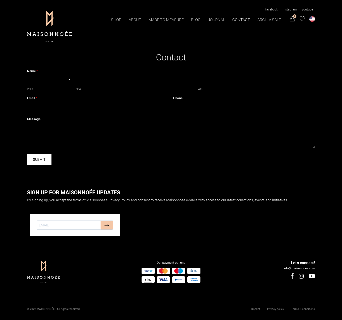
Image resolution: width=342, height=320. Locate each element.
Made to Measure (166, 19)
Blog (195, 19)
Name (32, 71)
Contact (241, 19)
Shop (116, 19)
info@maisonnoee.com (299, 268)
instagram (290, 9)
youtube (307, 9)
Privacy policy (275, 309)
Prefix (30, 88)
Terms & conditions (303, 309)
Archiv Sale (269, 19)
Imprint (255, 309)
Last (200, 88)
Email (32, 98)
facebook (271, 9)
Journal (216, 19)
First (78, 88)
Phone (178, 98)
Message (34, 119)
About (135, 19)
